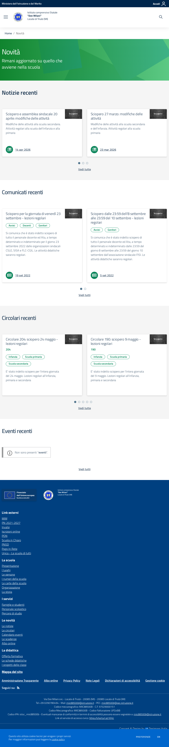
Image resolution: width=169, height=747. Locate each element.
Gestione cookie (155, 680)
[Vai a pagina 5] (91, 402)
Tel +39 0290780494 (47, 703)
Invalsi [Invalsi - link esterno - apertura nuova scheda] (6, 527)
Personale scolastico (14, 609)
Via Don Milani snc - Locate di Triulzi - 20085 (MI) (69, 699)
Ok (159, 737)
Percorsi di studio (12, 613)
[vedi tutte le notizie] (84, 169)
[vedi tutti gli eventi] (85, 469)
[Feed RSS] (18, 687)
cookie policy (58, 739)
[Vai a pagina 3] (87, 163)
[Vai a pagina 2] (83, 163)
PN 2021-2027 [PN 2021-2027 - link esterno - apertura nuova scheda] (11, 523)
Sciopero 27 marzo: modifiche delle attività (117, 116)
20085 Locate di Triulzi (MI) (111, 699)
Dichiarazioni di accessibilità (122, 680)
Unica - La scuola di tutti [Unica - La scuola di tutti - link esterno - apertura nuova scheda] (16, 553)
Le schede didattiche (14, 660)
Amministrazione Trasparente (20, 680)
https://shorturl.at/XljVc (101, 718)
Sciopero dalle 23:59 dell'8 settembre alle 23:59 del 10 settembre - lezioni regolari (118, 218)
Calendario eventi (12, 634)
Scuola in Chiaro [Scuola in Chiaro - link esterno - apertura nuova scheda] (11, 540)
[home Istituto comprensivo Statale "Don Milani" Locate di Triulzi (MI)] (34, 17)
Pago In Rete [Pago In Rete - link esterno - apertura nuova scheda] (9, 549)
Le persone (8, 574)
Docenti (27, 225)
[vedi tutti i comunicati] (85, 295)
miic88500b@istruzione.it (80, 703)
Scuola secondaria (18, 363)
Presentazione (10, 566)
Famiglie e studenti (13, 604)
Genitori (43, 225)
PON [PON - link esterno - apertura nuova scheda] (4, 536)
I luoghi (6, 570)
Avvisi (12, 225)
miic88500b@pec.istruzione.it (117, 703)
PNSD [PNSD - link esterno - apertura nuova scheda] (5, 544)
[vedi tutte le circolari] (84, 408)
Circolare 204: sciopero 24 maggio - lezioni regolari (32, 341)
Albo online (8, 643)
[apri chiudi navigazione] (6, 17)
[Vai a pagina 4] (87, 402)
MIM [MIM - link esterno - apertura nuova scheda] (4, 518)
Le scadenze (9, 639)
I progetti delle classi (14, 665)
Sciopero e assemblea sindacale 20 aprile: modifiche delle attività (31, 116)
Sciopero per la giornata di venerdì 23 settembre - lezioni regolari (33, 216)
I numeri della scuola (14, 579)
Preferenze (143, 737)
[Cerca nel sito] (161, 17)
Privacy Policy (71, 680)
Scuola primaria (33, 357)
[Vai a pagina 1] (79, 163)
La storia (7, 592)
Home (8, 33)
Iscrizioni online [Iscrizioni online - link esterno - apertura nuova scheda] (11, 531)
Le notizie (7, 626)
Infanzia (13, 357)
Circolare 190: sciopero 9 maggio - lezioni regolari (116, 341)
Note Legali (93, 680)
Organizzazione (11, 587)
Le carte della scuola (14, 583)
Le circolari (8, 630)
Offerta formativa (12, 656)
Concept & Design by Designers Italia (143, 728)
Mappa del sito (12, 671)
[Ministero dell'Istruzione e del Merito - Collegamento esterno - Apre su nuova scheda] (21, 3)
